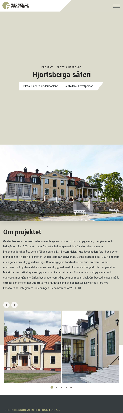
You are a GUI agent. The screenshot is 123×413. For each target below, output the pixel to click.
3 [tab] (61, 387)
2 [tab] (56, 387)
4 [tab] (66, 387)
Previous (6, 305)
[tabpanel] (32, 347)
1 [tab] (51, 387)
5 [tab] (71, 387)
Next (14, 305)
